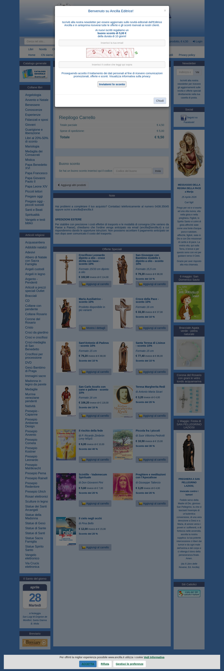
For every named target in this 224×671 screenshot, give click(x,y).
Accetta (88, 663)
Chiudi (160, 100)
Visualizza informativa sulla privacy (129, 76)
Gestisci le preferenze (129, 663)
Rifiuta (105, 663)
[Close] (165, 10)
